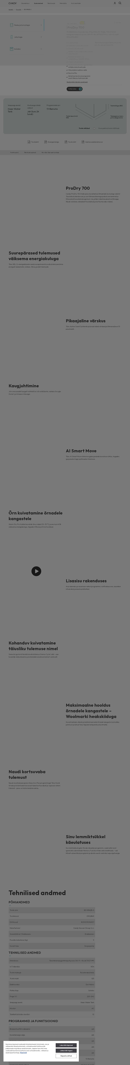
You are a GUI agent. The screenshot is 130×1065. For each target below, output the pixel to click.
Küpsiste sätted (66, 1056)
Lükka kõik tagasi (66, 1050)
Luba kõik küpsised (66, 1045)
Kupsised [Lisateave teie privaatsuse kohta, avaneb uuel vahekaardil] (23, 1052)
